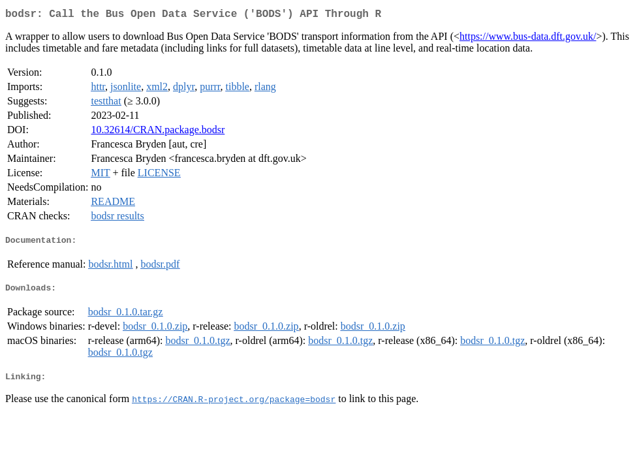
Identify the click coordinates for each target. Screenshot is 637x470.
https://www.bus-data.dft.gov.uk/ (527, 38)
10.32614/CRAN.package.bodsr (158, 132)
